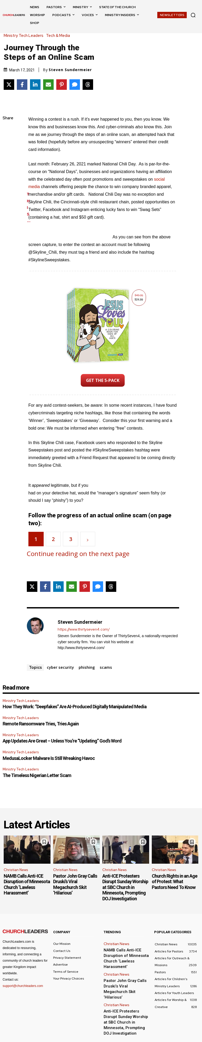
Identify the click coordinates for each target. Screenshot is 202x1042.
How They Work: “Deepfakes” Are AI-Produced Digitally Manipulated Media (75, 706)
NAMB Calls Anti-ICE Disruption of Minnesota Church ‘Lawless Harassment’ (27, 884)
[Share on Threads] (88, 84)
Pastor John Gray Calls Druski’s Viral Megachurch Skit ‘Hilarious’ (75, 884)
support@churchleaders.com (23, 986)
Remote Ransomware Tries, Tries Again (41, 723)
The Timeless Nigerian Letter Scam (37, 775)
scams (106, 667)
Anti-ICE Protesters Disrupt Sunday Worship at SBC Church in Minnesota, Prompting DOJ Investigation (125, 887)
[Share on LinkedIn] (35, 84)
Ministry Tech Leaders (25, 36)
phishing (87, 667)
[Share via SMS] (74, 84)
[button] (193, 15)
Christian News (16, 870)
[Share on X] (9, 84)
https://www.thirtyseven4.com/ (84, 629)
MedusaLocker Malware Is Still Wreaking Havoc (49, 758)
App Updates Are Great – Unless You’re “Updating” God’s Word (62, 741)
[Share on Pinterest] (61, 84)
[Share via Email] (48, 84)
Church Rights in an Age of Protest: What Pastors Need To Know (174, 881)
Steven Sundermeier (70, 69)
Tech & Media (59, 36)
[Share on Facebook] (22, 84)
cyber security (60, 667)
